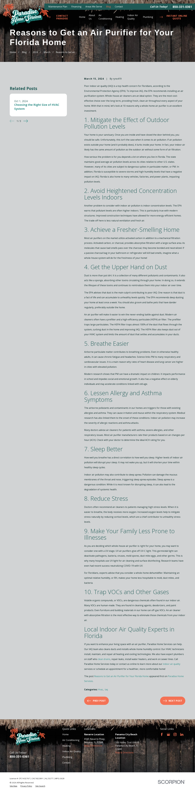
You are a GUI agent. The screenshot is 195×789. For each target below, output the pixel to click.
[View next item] (25, 121)
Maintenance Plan (57, 6)
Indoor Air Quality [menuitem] (132, 17)
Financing (76, 6)
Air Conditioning (70, 740)
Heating (66, 745)
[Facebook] (161, 734)
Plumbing (67, 757)
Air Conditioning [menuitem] (105, 17)
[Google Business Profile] (168, 734)
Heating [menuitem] (120, 17)
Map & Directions (93, 745)
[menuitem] (13, 786)
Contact (119, 6)
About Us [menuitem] (92, 17)
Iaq (106, 689)
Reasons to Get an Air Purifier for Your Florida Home (121, 676)
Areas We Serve (93, 6)
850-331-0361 (182, 7)
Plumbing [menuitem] (148, 17)
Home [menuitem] (82, 17)
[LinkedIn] (181, 734)
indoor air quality (171, 664)
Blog (108, 6)
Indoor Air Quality (71, 751)
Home (65, 734)
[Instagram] (175, 734)
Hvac (100, 689)
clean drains (104, 659)
